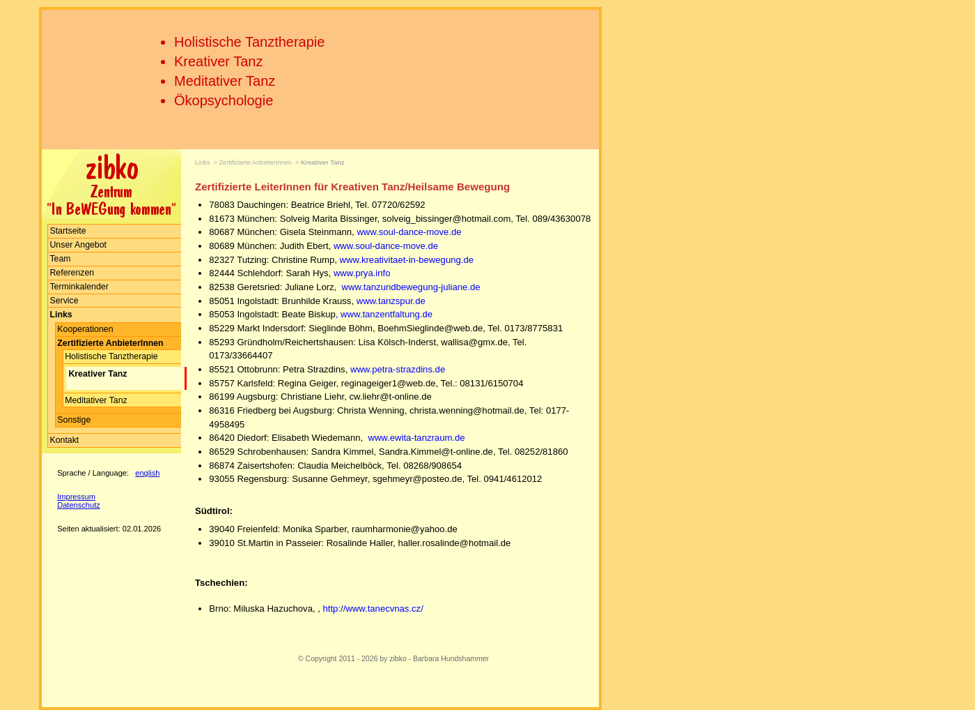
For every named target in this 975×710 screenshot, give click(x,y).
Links (202, 162)
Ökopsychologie (223, 100)
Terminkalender (78, 287)
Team (59, 259)
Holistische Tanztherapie (249, 42)
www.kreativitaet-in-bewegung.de (407, 260)
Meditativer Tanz (224, 81)
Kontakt (64, 440)
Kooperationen (85, 329)
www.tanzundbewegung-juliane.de (411, 287)
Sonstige (74, 420)
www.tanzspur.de (391, 301)
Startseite (67, 231)
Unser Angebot (78, 245)
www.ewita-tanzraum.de (415, 437)
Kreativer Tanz (218, 61)
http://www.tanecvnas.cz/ (373, 608)
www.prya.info (362, 273)
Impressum (76, 496)
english (147, 473)
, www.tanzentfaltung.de (384, 314)
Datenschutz (78, 505)
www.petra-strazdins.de (397, 369)
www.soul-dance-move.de (409, 232)
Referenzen (71, 273)
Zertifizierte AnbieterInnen (255, 162)
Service (63, 300)
